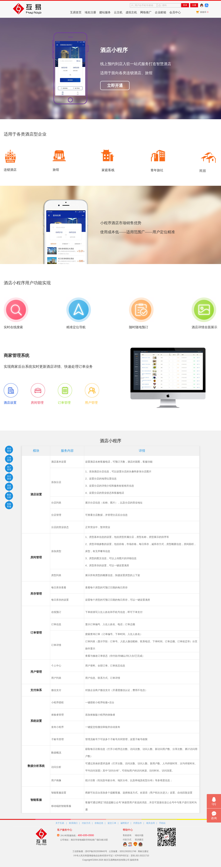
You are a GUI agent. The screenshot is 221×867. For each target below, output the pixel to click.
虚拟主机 (131, 12)
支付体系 (9, 477)
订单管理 (9, 459)
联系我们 (73, 823)
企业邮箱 (160, 12)
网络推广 (146, 12)
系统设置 (9, 486)
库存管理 (9, 449)
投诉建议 (139, 839)
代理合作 (137, 823)
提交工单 (112, 823)
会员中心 (175, 12)
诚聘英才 (124, 823)
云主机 (118, 12)
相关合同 (150, 823)
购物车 (204, 12)
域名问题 (139, 835)
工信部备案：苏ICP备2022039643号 (89, 851)
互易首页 (75, 12)
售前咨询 (127, 835)
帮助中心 (128, 829)
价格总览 (99, 823)
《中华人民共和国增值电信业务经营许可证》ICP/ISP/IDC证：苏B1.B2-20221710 (110, 855)
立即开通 (115, 85)
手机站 (162, 823)
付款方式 (86, 823)
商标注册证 (143, 851)
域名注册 (90, 12)
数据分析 (9, 496)
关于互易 (60, 823)
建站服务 (105, 12)
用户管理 (9, 468)
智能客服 (9, 505)
